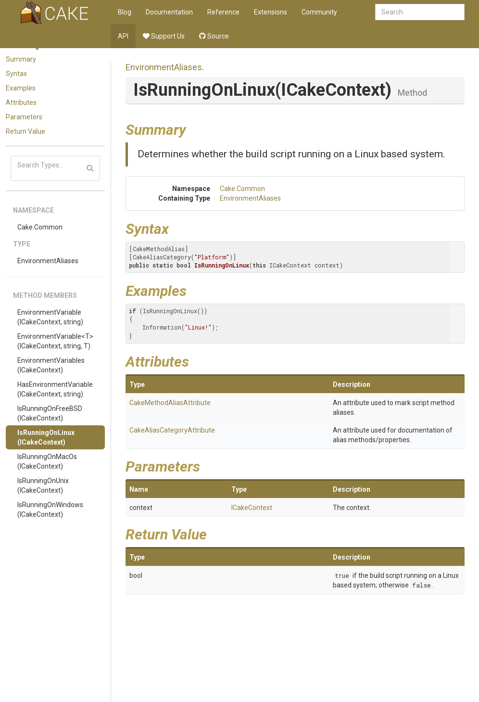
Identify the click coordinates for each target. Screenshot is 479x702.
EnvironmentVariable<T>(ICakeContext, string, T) (55, 341)
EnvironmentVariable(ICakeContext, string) (50, 317)
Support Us (164, 36)
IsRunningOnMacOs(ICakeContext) (47, 461)
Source (214, 36)
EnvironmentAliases (47, 261)
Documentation (169, 12)
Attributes (21, 102)
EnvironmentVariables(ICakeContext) (51, 365)
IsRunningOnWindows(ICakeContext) (50, 509)
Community (319, 12)
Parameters (24, 117)
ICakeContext (251, 507)
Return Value (25, 131)
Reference (223, 12)
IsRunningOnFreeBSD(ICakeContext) (49, 413)
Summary (21, 59)
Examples (21, 88)
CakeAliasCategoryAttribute (172, 430)
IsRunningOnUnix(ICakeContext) (43, 485)
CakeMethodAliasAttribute (170, 403)
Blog (124, 12)
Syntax (16, 73)
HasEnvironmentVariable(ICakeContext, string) (55, 389)
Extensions (270, 12)
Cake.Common (40, 227)
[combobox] (420, 12)
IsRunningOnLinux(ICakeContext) (46, 437)
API (123, 36)
